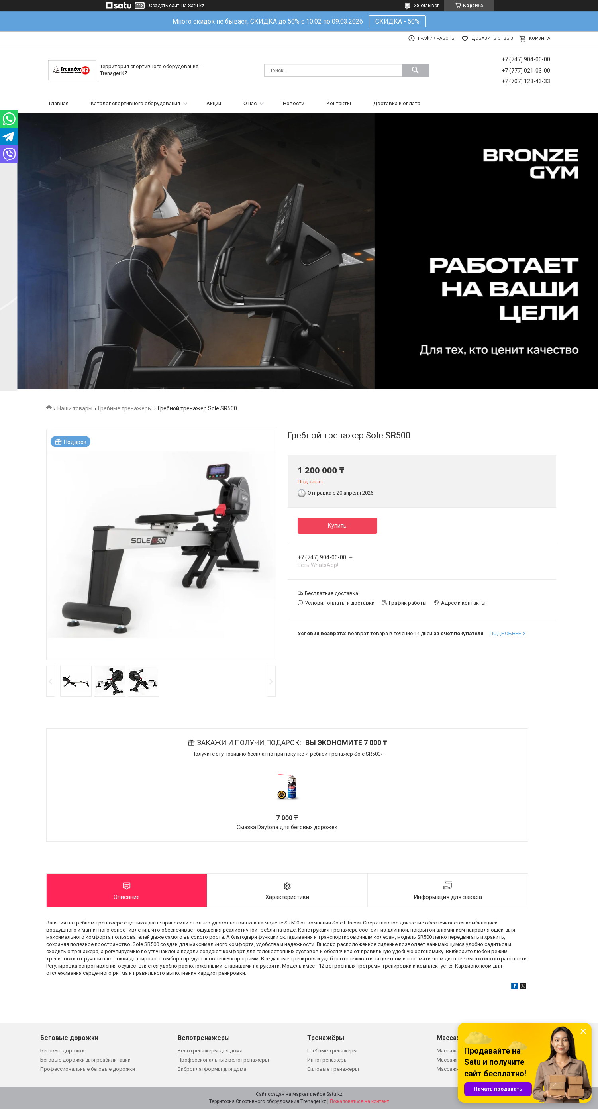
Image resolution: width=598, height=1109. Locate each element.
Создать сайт (164, 5)
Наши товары (74, 408)
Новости (293, 103)
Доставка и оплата (396, 103)
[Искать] (415, 70)
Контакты (339, 103)
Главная (59, 103)
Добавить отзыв (492, 38)
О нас (250, 103)
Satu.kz (334, 1094)
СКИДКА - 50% (397, 21)
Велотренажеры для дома (210, 1051)
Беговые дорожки (62, 1051)
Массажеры (451, 1051)
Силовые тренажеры (333, 1069)
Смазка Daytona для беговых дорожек (287, 827)
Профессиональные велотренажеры (223, 1060)
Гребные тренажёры (125, 408)
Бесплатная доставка (331, 593)
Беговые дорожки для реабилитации (85, 1060)
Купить (337, 525)
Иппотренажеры (327, 1060)
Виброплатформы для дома (212, 1069)
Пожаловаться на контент (359, 1101)
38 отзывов (427, 5)
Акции (213, 103)
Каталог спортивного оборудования (135, 103)
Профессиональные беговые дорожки (87, 1069)
